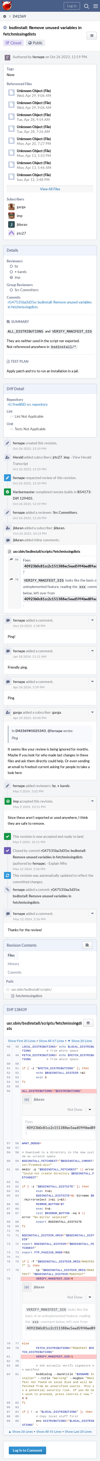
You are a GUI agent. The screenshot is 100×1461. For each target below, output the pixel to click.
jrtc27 (21, 233)
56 (14, 558)
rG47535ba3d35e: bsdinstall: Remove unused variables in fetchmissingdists (46, 894)
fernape (39, 56)
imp (19, 215)
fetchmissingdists (29, 993)
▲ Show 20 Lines (20, 1428)
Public (38, 42)
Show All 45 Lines (48, 1428)
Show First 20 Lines (21, 1038)
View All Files (50, 189)
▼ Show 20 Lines (79, 1038)
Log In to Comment (27, 1447)
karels (21, 271)
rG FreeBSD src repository (28, 403)
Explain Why (58, 861)
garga (21, 206)
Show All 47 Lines (51, 1038)
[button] (95, 6)
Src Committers (27, 289)
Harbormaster (24, 490)
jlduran (22, 224)
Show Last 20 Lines (78, 1428)
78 (14, 578)
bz (16, 266)
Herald (18, 456)
